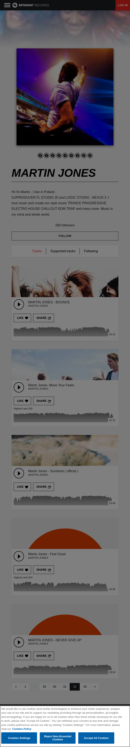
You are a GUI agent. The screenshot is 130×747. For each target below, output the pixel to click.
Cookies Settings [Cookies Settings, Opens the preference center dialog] (19, 738)
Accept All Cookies (96, 738)
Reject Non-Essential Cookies (57, 738)
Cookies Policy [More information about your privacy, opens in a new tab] (21, 729)
